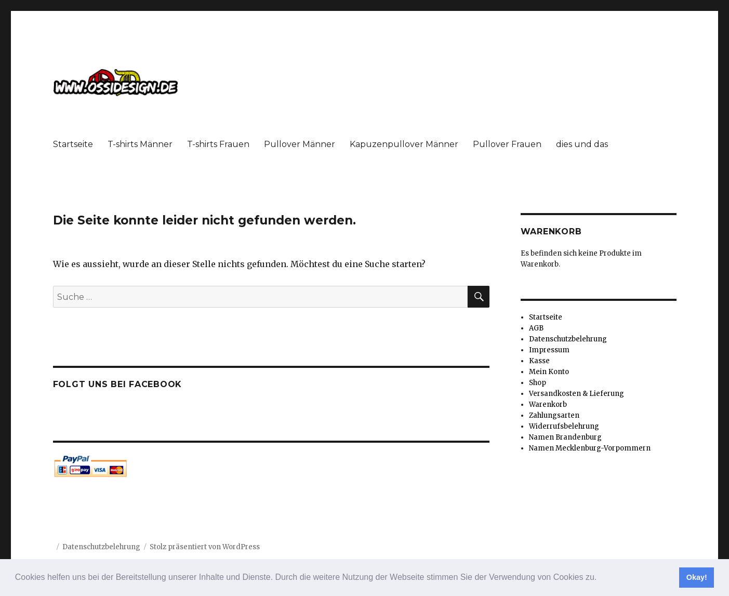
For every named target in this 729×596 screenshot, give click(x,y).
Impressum (549, 350)
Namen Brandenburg (565, 437)
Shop (537, 382)
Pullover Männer (299, 144)
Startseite (73, 144)
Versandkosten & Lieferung (576, 393)
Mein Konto (549, 371)
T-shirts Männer (140, 144)
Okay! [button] (696, 577)
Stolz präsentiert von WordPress (205, 546)
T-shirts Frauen (218, 144)
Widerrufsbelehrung (564, 426)
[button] (600, 578)
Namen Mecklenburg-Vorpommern (590, 448)
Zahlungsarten (554, 415)
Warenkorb (548, 404)
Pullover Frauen (507, 144)
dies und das (582, 144)
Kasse (539, 360)
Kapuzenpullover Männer (404, 144)
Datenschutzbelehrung (568, 339)
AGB (536, 328)
